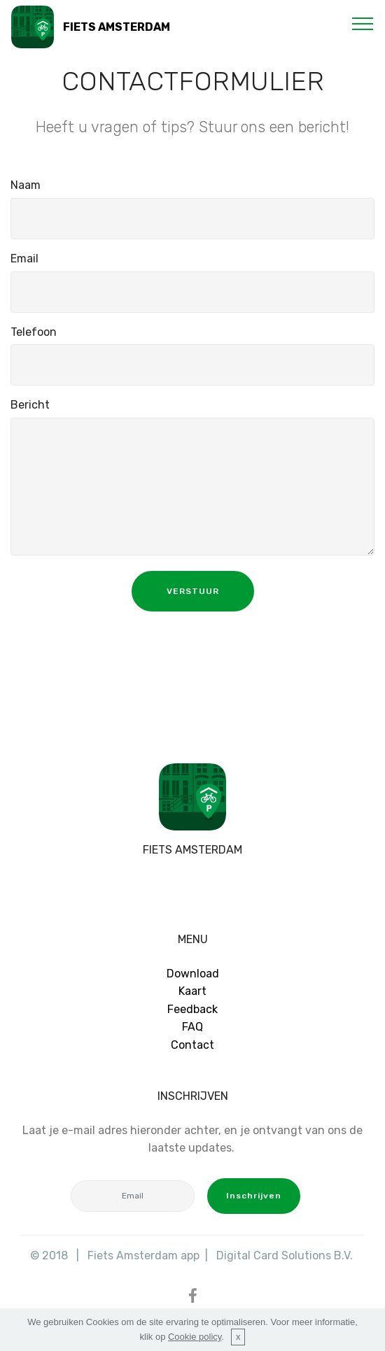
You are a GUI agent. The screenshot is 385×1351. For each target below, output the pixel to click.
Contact (192, 1045)
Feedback (192, 1009)
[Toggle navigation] (363, 23)
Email (24, 258)
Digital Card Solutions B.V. (286, 1255)
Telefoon (33, 332)
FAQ (192, 1026)
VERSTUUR (193, 591)
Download (193, 973)
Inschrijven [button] (253, 1196)
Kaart (192, 991)
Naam (25, 185)
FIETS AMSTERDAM (116, 27)
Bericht (30, 404)
